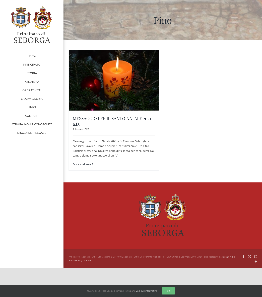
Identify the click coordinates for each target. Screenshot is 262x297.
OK (168, 290)
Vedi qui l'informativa (146, 290)
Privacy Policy (76, 257)
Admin (87, 257)
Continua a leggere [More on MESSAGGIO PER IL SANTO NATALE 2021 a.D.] (82, 164)
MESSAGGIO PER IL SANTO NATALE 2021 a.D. (112, 121)
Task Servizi (227, 253)
